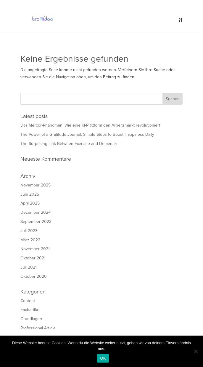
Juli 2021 (28, 267)
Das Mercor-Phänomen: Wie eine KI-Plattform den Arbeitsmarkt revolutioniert (90, 125)
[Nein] (196, 351)
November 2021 (35, 248)
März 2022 (30, 239)
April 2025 (30, 203)
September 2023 (35, 221)
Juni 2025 (29, 194)
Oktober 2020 (33, 276)
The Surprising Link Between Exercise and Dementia (68, 143)
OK (103, 358)
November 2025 (35, 185)
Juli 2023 (29, 230)
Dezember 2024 (35, 212)
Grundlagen (31, 318)
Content (27, 300)
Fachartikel (30, 309)
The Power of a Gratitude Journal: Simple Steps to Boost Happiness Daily (87, 134)
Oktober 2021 (33, 258)
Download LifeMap (37, 33)
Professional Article (38, 328)
